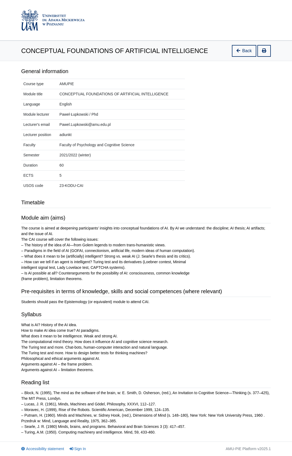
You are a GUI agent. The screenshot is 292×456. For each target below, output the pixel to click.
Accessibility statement (42, 449)
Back (244, 50)
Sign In (78, 449)
